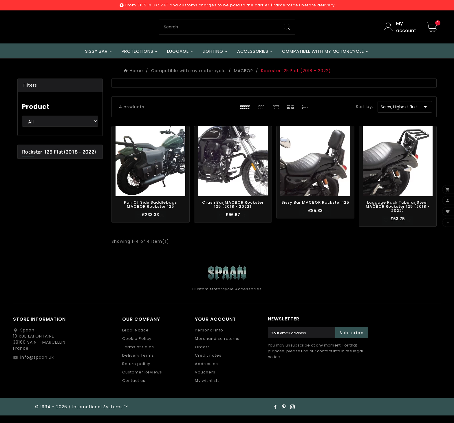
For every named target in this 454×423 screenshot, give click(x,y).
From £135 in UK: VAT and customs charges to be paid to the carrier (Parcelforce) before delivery (230, 5)
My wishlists (207, 388)
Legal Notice (135, 337)
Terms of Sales (138, 354)
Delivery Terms (138, 363)
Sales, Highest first (405, 114)
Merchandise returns (217, 346)
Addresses (206, 371)
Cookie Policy (136, 346)
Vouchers (205, 379)
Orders (202, 354)
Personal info (209, 337)
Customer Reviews (142, 379)
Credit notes (208, 363)
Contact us (133, 388)
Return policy (136, 371)
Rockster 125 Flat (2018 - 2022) (59, 159)
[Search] (219, 30)
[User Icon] (401, 30)
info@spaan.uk (37, 365)
